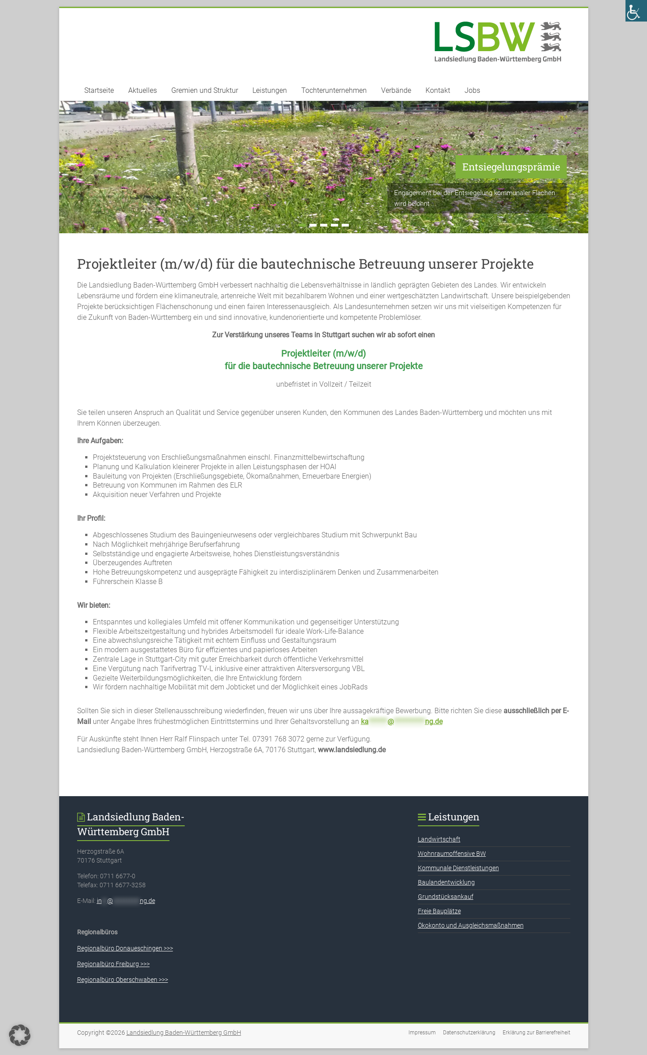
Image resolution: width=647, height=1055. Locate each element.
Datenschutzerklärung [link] (469, 1032)
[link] (636, 11)
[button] (19, 1035)
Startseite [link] (99, 90)
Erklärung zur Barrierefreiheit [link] (536, 1032)
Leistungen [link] (269, 90)
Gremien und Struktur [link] (204, 90)
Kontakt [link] (438, 90)
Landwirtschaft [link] (439, 839)
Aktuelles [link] (142, 90)
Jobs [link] (472, 90)
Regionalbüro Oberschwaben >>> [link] (122, 979)
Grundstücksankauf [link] (445, 896)
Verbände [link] (396, 90)
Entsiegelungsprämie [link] (511, 166)
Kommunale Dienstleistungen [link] (458, 868)
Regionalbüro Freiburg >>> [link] (113, 964)
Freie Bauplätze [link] (439, 911)
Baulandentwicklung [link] (446, 882)
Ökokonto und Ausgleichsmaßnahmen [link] (471, 925)
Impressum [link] (422, 1032)
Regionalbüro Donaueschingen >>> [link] (125, 948)
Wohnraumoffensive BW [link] (452, 853)
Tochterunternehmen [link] (334, 90)
